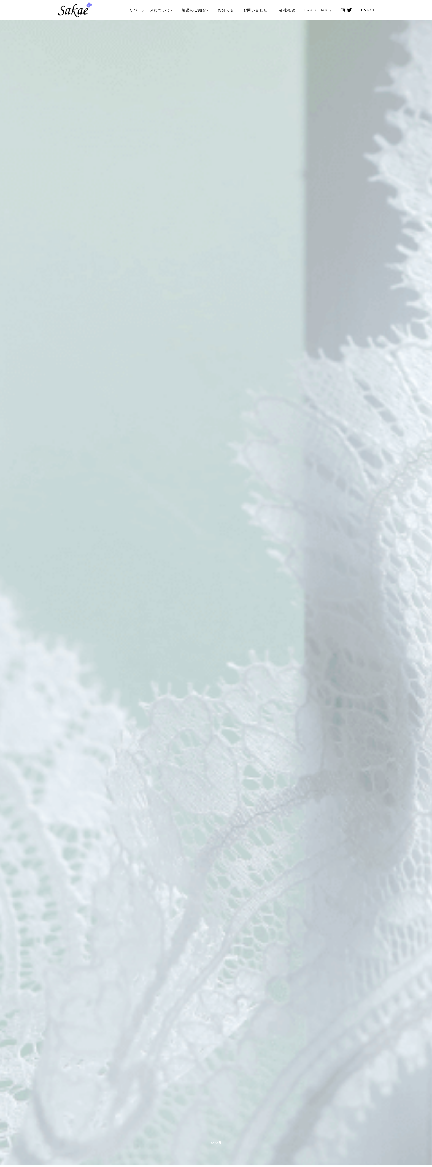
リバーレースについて (150, 10)
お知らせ (226, 10)
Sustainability (318, 10)
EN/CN (367, 10)
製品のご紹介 (194, 10)
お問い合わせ (255, 10)
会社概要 (287, 10)
